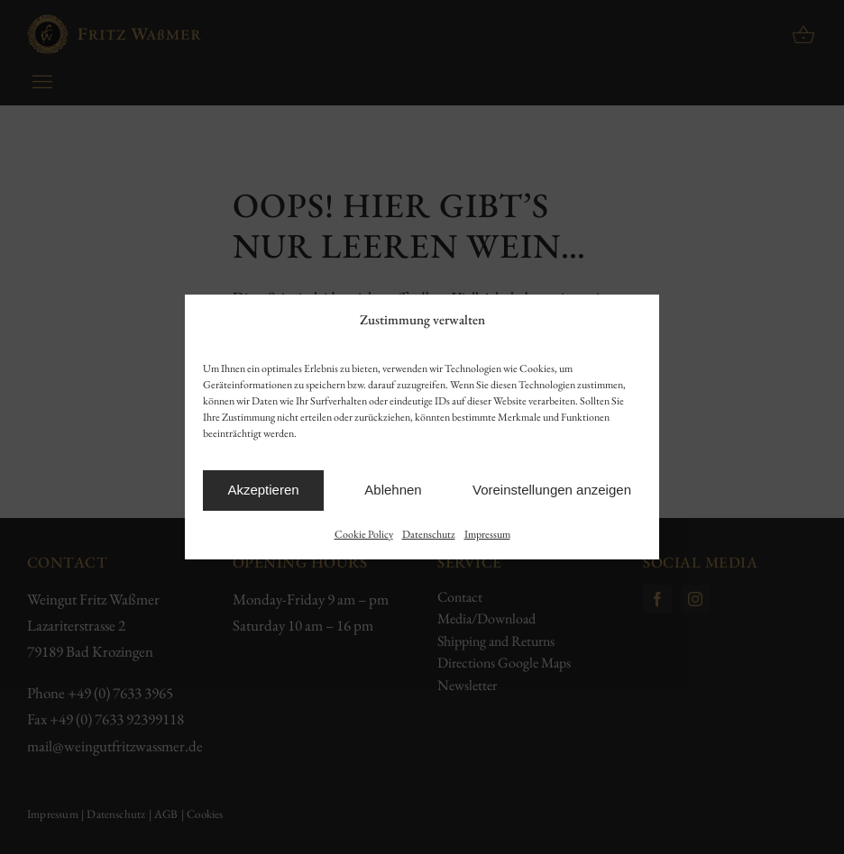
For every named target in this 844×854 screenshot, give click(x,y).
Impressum (487, 534)
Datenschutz (428, 534)
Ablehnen (392, 489)
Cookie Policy (364, 534)
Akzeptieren (262, 489)
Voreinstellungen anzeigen (551, 489)
